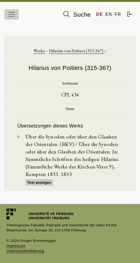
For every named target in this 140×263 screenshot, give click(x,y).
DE (99, 14)
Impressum (15, 246)
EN (108, 14)
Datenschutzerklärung (25, 251)
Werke (39, 51)
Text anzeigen (39, 183)
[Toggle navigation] (11, 14)
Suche (77, 14)
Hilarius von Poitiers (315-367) (77, 51)
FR (118, 14)
